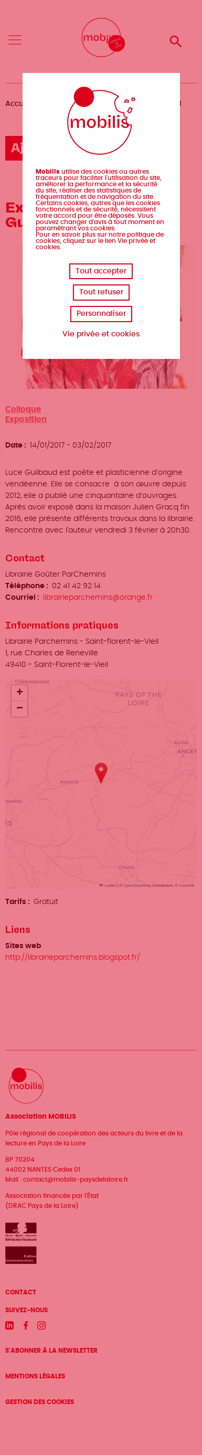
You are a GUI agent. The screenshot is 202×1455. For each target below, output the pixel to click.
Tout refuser (101, 292)
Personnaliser (101, 313)
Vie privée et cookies (101, 334)
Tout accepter (101, 271)
